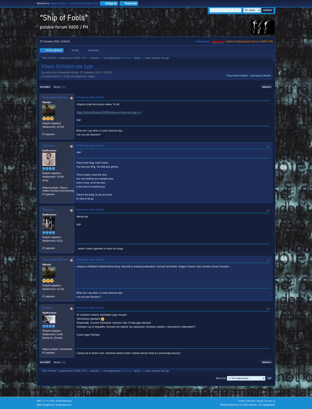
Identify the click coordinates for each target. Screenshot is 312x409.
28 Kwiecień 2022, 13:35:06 (90, 259)
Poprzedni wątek (237, 75)
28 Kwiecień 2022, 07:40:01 (90, 145)
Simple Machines (63, 401)
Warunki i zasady (255, 401)
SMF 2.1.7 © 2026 (45, 401)
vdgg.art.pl (218, 41)
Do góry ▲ (270, 401)
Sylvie (137, 58)
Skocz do (220, 378)
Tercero (48, 210)
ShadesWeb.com (63, 405)
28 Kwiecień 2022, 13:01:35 (90, 209)
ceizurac (48, 146)
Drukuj (266, 87)
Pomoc (241, 401)
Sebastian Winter (55, 97)
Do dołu (45, 87)
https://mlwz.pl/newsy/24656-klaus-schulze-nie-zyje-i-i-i (109, 112)
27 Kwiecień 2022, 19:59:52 (90, 97)
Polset (47, 308)
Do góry (45, 362)
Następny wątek (260, 75)
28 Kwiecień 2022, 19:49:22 (90, 308)
